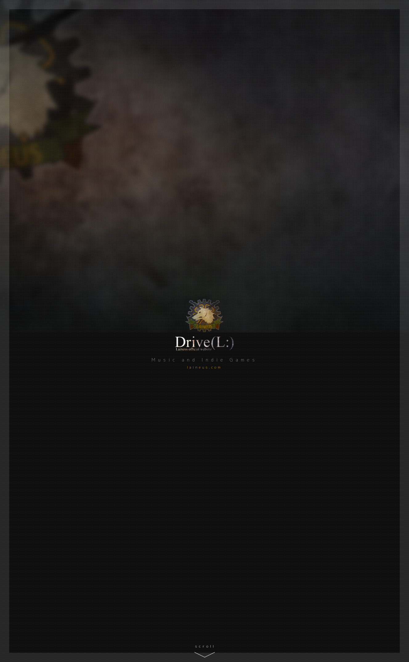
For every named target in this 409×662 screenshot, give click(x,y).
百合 (180, 435)
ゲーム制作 (141, 343)
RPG (151, 504)
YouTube (40, 310)
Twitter (40, 322)
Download (323, 408)
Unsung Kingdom (169, 475)
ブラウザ (197, 435)
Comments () (178, 446)
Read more (360, 222)
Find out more (368, 532)
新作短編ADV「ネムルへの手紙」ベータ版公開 (335, 310)
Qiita (40, 285)
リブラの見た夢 (165, 400)
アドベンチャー (159, 435)
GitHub (40, 297)
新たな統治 (321, 475)
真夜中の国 (321, 400)
